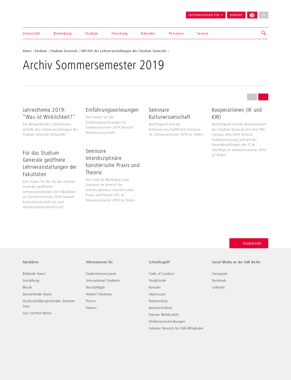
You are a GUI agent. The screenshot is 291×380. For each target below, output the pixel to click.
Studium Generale (64, 50)
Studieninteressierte (101, 273)
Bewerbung (63, 33)
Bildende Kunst (34, 273)
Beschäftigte (95, 287)
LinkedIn (218, 287)
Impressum (157, 294)
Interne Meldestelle (164, 314)
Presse (91, 301)
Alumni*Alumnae (99, 294)
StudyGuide (248, 243)
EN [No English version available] (264, 15)
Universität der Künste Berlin (40, 13)
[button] (263, 33)
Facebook (219, 280)
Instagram (220, 273)
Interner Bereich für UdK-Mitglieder (176, 328)
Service (203, 33)
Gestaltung (31, 280)
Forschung (120, 33)
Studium (91, 33)
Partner (91, 307)
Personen (176, 33)
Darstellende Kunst (37, 294)
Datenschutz (158, 301)
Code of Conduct (161, 273)
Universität (31, 33)
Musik (27, 287)
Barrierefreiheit (160, 307)
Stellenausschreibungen (167, 321)
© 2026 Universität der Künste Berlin (46, 347)
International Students (103, 280)
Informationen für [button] (204, 15)
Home (27, 50)
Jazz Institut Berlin (37, 313)
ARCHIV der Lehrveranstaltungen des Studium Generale (123, 50)
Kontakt (236, 15)
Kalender (148, 33)
